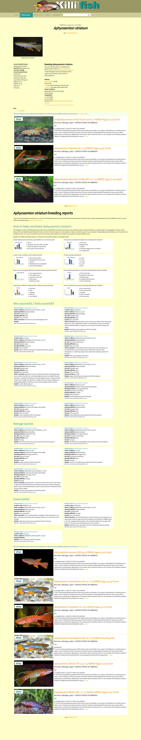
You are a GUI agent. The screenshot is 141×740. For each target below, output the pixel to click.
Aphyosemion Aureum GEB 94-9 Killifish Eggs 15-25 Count (83, 552)
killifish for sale (72, 206)
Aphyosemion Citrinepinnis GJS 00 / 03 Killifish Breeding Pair (84, 638)
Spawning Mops (49, 81)
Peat (46, 85)
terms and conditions (82, 113)
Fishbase (21, 111)
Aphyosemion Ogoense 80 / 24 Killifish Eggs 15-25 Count (82, 148)
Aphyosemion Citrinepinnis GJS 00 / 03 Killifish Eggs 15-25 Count (86, 581)
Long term (48, 87)
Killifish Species (27, 15)
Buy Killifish (56, 15)
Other (48, 15)
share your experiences (35, 220)
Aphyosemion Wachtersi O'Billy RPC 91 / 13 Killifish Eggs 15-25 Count (88, 179)
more (86, 136)
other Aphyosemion (71, 33)
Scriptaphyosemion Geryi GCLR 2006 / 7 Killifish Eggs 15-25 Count (87, 119)
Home (16, 15)
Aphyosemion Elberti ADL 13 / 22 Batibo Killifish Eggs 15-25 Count (86, 692)
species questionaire (65, 69)
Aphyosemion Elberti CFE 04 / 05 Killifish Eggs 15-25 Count (83, 663)
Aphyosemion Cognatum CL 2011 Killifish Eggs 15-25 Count (83, 607)
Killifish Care (38, 15)
